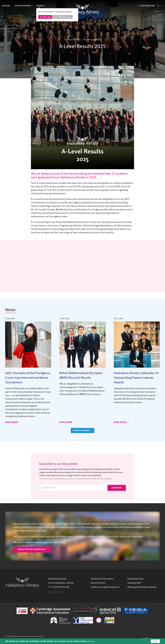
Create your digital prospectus (105, 587)
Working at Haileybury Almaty (141, 587)
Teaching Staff (134, 582)
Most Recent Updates (91, 39)
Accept (155, 641)
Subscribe (117, 487)
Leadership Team (135, 578)
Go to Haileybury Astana (62, 17)
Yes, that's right (45, 17)
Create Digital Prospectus (33, 549)
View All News (82, 430)
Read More (12, 422)
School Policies (98, 582)
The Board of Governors (102, 578)
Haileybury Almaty (72, 39)
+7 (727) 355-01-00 (59, 587)
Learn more (91, 641)
